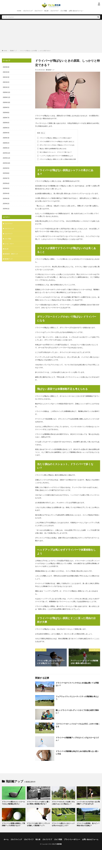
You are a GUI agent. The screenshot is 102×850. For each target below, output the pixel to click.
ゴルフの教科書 (57, 843)
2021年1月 (6, 87)
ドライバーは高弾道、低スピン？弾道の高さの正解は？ (88, 824)
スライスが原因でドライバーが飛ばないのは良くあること (55, 141)
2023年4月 (6, 67)
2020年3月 (6, 137)
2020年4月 (6, 132)
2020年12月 (6, 92)
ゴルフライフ (38, 11)
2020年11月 (6, 97)
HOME (19, 11)
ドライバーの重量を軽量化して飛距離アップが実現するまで (13, 824)
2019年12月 (6, 152)
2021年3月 (6, 77)
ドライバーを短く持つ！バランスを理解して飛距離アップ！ (38, 824)
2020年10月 (6, 102)
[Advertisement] (51, 35)
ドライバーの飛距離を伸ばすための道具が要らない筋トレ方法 (77, 752)
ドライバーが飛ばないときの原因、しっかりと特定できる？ (35, 50)
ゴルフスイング (28, 11)
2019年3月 (6, 197)
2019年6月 (6, 182)
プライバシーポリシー (71, 839)
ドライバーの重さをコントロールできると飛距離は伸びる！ (13, 802)
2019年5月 (6, 187)
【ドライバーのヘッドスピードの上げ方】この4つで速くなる (78, 724)
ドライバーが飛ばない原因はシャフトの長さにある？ (54, 137)
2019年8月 (6, 172)
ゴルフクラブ (54, 11)
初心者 (46, 11)
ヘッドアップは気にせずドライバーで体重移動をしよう (55, 155)
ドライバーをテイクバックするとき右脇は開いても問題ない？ (77, 683)
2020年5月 (6, 127)
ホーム (8, 839)
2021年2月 (6, 82)
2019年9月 (6, 167)
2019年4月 (6, 192)
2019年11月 (6, 157)
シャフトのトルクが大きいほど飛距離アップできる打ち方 (88, 802)
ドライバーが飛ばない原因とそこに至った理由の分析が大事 (56, 159)
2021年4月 (6, 72)
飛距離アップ (13, 50)
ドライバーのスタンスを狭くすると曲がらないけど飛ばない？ (63, 802)
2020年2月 (6, 142)
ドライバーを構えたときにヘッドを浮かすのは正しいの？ (63, 824)
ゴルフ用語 (63, 11)
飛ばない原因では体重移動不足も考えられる (51, 148)
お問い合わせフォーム (75, 11)
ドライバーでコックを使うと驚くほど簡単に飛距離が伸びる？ (38, 802)
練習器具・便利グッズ (11, 252)
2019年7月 (6, 177)
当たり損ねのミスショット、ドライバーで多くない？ (54, 151)
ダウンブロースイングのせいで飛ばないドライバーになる (55, 144)
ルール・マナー (9, 242)
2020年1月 (6, 147)
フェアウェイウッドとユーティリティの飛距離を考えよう (77, 697)
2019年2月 (6, 202)
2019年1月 (6, 207)
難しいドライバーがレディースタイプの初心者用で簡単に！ (77, 711)
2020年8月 (6, 112)
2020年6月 (6, 122)
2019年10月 (6, 162)
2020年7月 (6, 117)
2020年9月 (6, 107)
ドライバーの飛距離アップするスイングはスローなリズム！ (77, 738)
